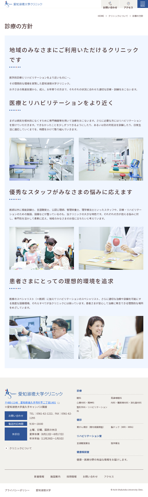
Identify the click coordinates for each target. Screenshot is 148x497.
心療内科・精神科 (85, 402)
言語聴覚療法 (83, 443)
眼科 (79, 397)
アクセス (109, 476)
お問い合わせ (90, 476)
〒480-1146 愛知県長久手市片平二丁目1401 (32, 402)
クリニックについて (118, 15)
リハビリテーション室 (89, 436)
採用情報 (72, 476)
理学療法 (115, 443)
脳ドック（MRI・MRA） (123, 427)
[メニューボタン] (142, 5)
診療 (79, 390)
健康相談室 (83, 452)
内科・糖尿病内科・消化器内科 (126, 402)
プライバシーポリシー (17, 490)
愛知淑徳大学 (43, 490)
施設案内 (55, 476)
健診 (79, 420)
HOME (101, 15)
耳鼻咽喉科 (116, 397)
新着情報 (39, 476)
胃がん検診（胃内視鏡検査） (91, 427)
